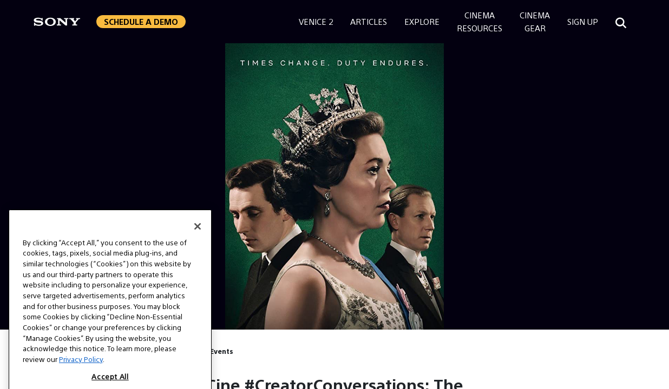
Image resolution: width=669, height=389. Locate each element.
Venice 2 (316, 21)
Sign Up (582, 21)
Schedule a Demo (141, 21)
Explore (422, 21)
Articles (368, 21)
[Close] (197, 235)
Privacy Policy (81, 368)
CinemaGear (535, 21)
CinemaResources (479, 21)
